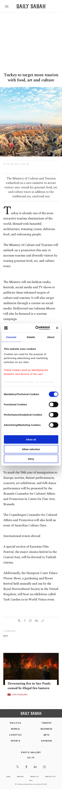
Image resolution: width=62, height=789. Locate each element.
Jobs (8, 776)
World (15, 728)
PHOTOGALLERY (20, 694)
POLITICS (15, 723)
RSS (30, 780)
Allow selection (31, 449)
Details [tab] (31, 337)
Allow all (31, 439)
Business (46, 728)
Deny (31, 458)
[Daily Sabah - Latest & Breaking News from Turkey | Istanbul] (31, 6)
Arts (46, 734)
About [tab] (50, 337)
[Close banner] (57, 328)
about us (34, 776)
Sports (15, 740)
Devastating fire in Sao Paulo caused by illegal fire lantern (29, 686)
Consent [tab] (11, 337)
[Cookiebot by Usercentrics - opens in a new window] (37, 328)
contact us (50, 776)
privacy (20, 776)
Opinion (46, 740)
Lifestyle (15, 734)
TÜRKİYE (46, 723)
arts (5, 636)
